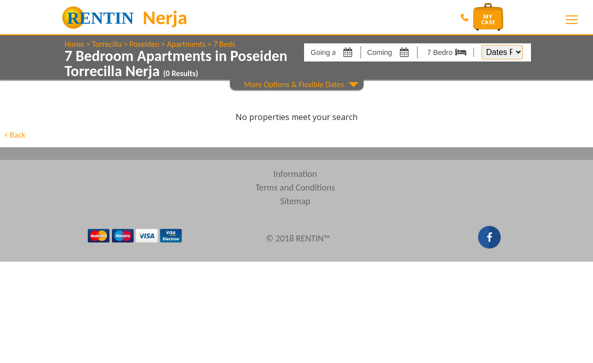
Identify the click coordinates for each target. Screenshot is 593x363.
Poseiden (144, 44)
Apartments (186, 44)
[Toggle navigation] (571, 19)
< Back (14, 135)
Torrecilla (107, 44)
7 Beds (224, 44)
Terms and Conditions (295, 187)
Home (74, 44)
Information (295, 173)
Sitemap (295, 201)
